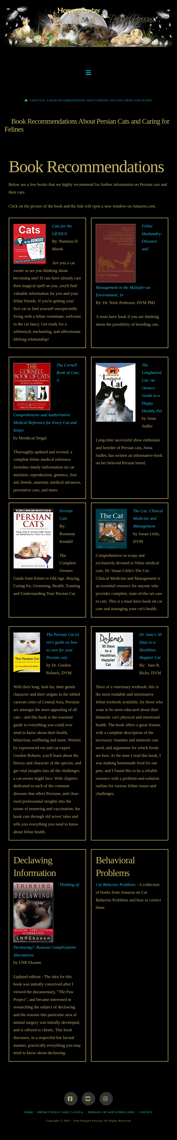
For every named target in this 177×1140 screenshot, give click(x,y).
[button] (88, 73)
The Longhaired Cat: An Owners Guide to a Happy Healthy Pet (152, 388)
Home (28, 1112)
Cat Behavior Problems (115, 884)
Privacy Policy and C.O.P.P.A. (61, 1112)
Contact (146, 1112)
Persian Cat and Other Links (111, 1112)
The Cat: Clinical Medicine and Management (148, 518)
